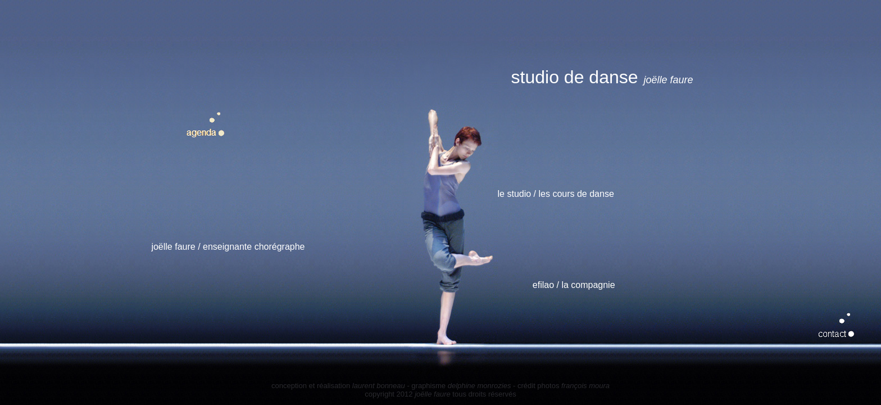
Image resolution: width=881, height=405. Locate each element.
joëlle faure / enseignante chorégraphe (228, 246)
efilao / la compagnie (574, 285)
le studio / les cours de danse (556, 194)
